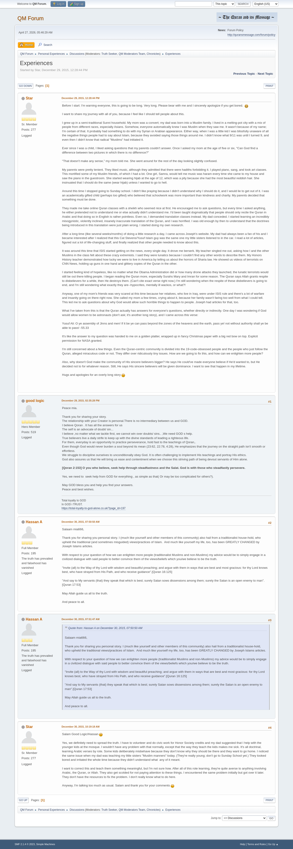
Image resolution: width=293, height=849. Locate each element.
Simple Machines (45, 844)
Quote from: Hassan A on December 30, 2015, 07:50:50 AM (105, 628)
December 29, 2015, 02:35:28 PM (80, 400)
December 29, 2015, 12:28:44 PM (80, 98)
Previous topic (244, 73)
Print (269, 86)
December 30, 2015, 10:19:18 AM (81, 726)
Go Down (25, 86)
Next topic (265, 73)
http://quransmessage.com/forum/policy (251, 34)
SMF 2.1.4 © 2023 (25, 844)
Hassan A (34, 522)
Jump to (216, 818)
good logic (35, 401)
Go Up (23, 800)
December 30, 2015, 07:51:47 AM (81, 619)
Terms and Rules (256, 844)
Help (242, 844)
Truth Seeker (109, 53)
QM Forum (30, 18)
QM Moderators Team (132, 53)
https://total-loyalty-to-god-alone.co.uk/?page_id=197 (94, 508)
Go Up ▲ (273, 844)
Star (29, 98)
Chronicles (153, 53)
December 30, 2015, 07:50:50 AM (81, 521)
